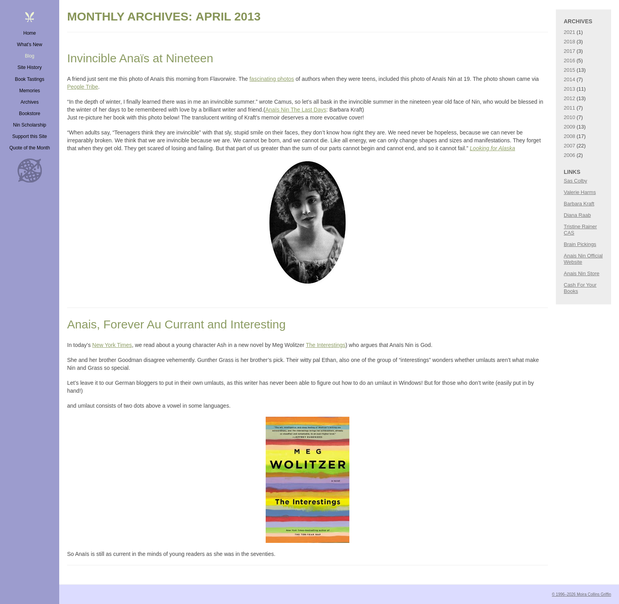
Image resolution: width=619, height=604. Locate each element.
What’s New (29, 44)
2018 (569, 42)
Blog (29, 56)
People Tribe (82, 87)
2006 (569, 155)
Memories (29, 90)
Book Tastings (30, 79)
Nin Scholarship (29, 125)
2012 (569, 98)
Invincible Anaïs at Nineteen (140, 58)
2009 (569, 127)
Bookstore (29, 113)
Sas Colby (575, 181)
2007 (569, 146)
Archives (30, 102)
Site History (29, 67)
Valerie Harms (580, 192)
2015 (569, 70)
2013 (569, 89)
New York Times (112, 345)
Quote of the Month (29, 148)
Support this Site (29, 136)
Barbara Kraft (579, 204)
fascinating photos (271, 79)
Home (29, 33)
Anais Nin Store (581, 273)
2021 (569, 32)
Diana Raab (577, 215)
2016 (569, 60)
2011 (569, 108)
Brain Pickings (580, 244)
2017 (569, 51)
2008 (569, 136)
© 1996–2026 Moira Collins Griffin (581, 594)
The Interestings (325, 345)
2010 (569, 117)
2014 (569, 79)
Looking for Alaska (492, 148)
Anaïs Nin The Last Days (295, 109)
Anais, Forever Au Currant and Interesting (176, 324)
